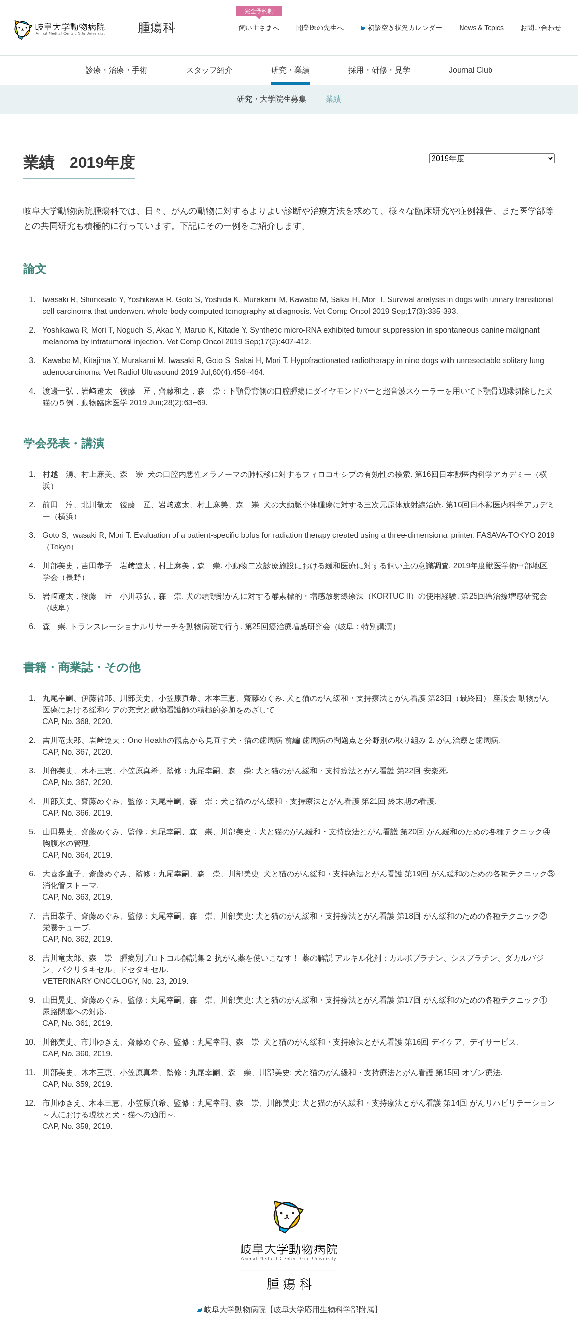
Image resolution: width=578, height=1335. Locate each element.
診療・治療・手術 (116, 70)
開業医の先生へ (320, 27)
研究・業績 (290, 70)
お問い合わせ (540, 27)
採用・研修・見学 (379, 70)
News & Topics (481, 27)
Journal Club (470, 70)
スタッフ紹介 (209, 70)
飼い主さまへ (259, 25)
